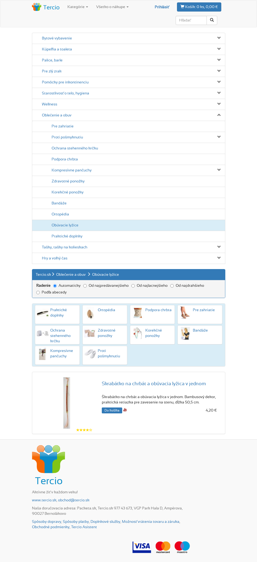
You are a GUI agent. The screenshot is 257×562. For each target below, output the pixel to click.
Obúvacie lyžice (65, 225)
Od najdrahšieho (187, 286)
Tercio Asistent (84, 527)
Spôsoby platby (76, 522)
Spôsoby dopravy (46, 522)
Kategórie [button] (77, 7)
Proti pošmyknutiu (67, 137)
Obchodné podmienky (51, 527)
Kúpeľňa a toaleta (57, 49)
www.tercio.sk (44, 500)
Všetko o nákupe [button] (112, 7)
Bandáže (59, 203)
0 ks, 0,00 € (199, 7)
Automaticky (67, 286)
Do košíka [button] (112, 410)
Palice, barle (52, 60)
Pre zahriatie (63, 126)
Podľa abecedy (51, 292)
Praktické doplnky (67, 236)
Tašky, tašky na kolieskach (64, 247)
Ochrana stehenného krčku (75, 148)
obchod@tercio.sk (73, 500)
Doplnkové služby (105, 522)
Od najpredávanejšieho (106, 286)
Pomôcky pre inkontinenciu (65, 82)
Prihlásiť (162, 7)
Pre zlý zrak (51, 71)
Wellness (49, 104)
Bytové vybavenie (57, 38)
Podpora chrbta (65, 159)
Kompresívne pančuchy (72, 170)
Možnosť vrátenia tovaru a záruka (150, 522)
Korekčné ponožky (68, 192)
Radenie (43, 286)
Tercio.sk (43, 275)
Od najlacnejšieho (149, 286)
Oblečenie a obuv (56, 115)
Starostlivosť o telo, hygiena (65, 93)
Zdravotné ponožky (68, 181)
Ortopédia (60, 214)
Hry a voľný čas (54, 258)
